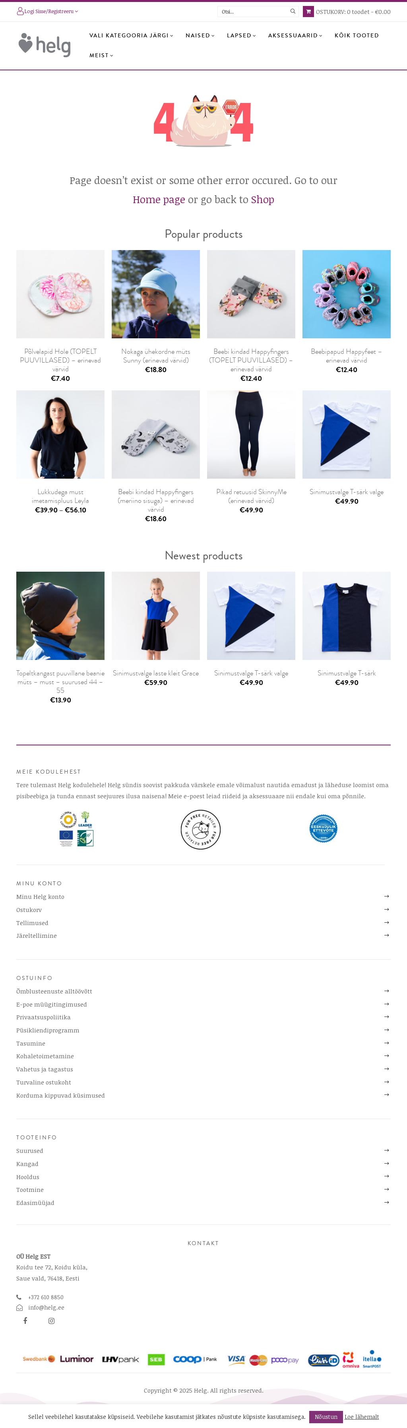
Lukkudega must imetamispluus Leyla (60, 496)
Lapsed (242, 36)
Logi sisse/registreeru (47, 11)
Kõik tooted (357, 36)
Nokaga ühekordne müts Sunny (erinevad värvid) (155, 355)
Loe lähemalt (362, 1416)
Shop (262, 199)
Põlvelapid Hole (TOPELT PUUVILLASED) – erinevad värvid (60, 360)
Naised (200, 36)
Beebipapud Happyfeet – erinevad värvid (346, 355)
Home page (159, 199)
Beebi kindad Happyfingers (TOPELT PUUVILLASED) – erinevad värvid (251, 360)
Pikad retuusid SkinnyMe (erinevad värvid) (251, 496)
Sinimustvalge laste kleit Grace (156, 673)
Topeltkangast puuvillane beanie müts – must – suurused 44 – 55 (60, 682)
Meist (101, 56)
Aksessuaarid (295, 36)
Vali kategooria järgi (131, 36)
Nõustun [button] (326, 1416)
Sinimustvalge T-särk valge (347, 492)
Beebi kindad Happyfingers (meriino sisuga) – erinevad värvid (156, 500)
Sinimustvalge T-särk (347, 673)
